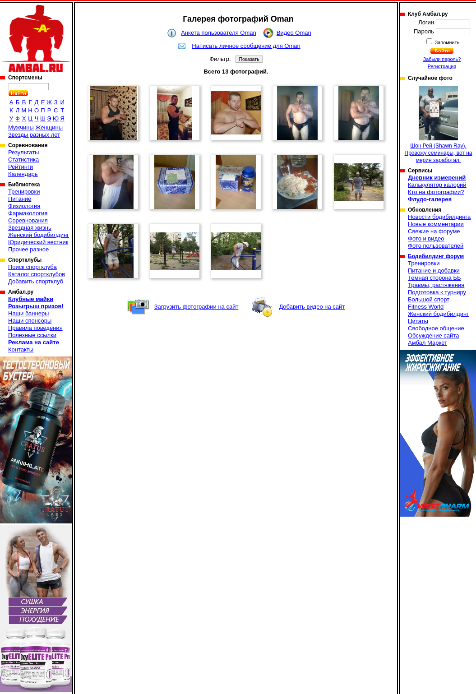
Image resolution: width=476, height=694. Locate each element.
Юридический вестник (38, 242)
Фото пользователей (435, 245)
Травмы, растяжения (436, 285)
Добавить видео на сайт (312, 306)
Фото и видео (426, 238)
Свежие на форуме (434, 231)
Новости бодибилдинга (439, 216)
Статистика (23, 159)
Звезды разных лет (34, 134)
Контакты (20, 349)
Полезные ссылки (32, 335)
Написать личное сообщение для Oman (246, 45)
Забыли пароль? (442, 59)
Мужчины (21, 127)
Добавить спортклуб (35, 281)
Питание (19, 198)
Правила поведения (35, 327)
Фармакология (27, 213)
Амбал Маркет (427, 342)
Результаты (23, 152)
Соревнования (28, 220)
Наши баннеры (28, 313)
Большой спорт (428, 299)
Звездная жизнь (29, 227)
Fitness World (426, 306)
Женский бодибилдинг (38, 234)
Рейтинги (20, 166)
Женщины (49, 127)
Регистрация (442, 66)
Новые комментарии (436, 224)
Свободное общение (436, 328)
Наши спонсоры (29, 320)
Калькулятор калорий (437, 184)
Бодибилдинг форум (436, 256)
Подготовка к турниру (437, 292)
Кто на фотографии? (436, 192)
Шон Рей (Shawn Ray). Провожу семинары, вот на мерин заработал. (438, 124)
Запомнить (447, 42)
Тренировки (24, 191)
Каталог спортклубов (36, 274)
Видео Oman (294, 32)
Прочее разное (28, 249)
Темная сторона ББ (434, 277)
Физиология (24, 206)
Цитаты (418, 321)
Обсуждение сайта (433, 335)
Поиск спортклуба (32, 267)
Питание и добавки (434, 270)
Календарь (23, 174)
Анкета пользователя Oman (218, 32)
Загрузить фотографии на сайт (196, 306)
